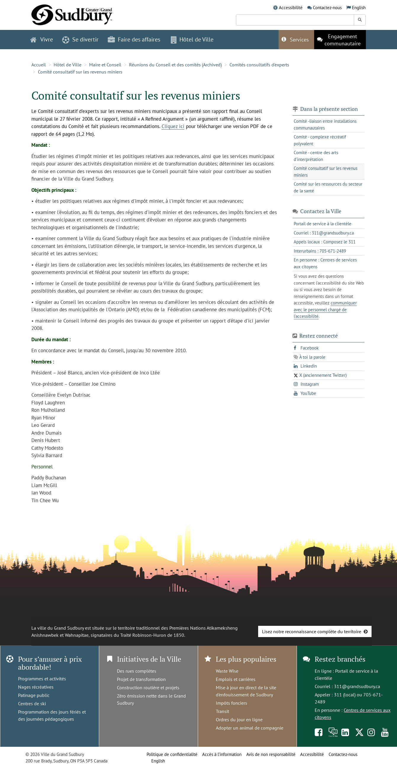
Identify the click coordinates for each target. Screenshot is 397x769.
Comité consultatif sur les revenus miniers (80, 72)
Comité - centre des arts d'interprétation (316, 156)
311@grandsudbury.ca (357, 686)
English (359, 7)
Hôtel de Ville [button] (192, 39)
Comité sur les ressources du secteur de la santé (328, 187)
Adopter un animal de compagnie (249, 728)
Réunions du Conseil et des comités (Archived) (175, 65)
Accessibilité (291, 7)
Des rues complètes (136, 671)
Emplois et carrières (235, 679)
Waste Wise (227, 671)
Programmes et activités (42, 679)
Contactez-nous (327, 7)
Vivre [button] (41, 39)
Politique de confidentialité (172, 754)
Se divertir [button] (80, 39)
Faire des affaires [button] (134, 39)
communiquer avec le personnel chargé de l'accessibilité (325, 309)
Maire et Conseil (105, 65)
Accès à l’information (222, 754)
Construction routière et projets (148, 687)
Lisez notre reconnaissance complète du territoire (311, 631)
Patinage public (33, 695)
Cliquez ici (173, 126)
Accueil (38, 65)
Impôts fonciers (231, 703)
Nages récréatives (36, 687)
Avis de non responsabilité (270, 754)
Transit (222, 711)
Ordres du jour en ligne (239, 719)
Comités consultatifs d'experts (259, 65)
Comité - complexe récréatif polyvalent (320, 140)
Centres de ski (32, 703)
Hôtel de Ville (67, 65)
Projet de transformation (141, 679)
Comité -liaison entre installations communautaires (325, 124)
